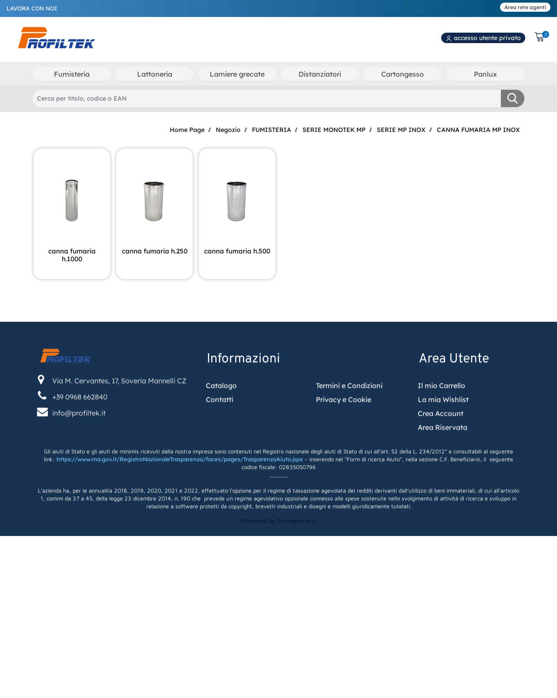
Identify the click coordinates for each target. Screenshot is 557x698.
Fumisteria (72, 74)
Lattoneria (154, 74)
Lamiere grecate (237, 74)
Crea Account (440, 439)
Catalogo (221, 411)
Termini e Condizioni (349, 411)
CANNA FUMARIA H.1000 (72, 255)
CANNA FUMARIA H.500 (237, 251)
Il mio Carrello (441, 411)
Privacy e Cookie (343, 425)
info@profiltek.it (79, 439)
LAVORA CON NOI (32, 8)
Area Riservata (442, 453)
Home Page (187, 130)
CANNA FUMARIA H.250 (155, 251)
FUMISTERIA (271, 130)
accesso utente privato (483, 38)
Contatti (219, 425)
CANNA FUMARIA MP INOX (478, 130)
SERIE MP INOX (401, 130)
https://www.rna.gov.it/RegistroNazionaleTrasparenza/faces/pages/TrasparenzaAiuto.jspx (180, 485)
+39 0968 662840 (79, 422)
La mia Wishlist (443, 425)
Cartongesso (402, 74)
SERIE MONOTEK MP (334, 130)
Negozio (228, 130)
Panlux (485, 74)
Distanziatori (320, 74)
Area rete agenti (525, 7)
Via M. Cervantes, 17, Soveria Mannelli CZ (119, 406)
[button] (512, 98)
